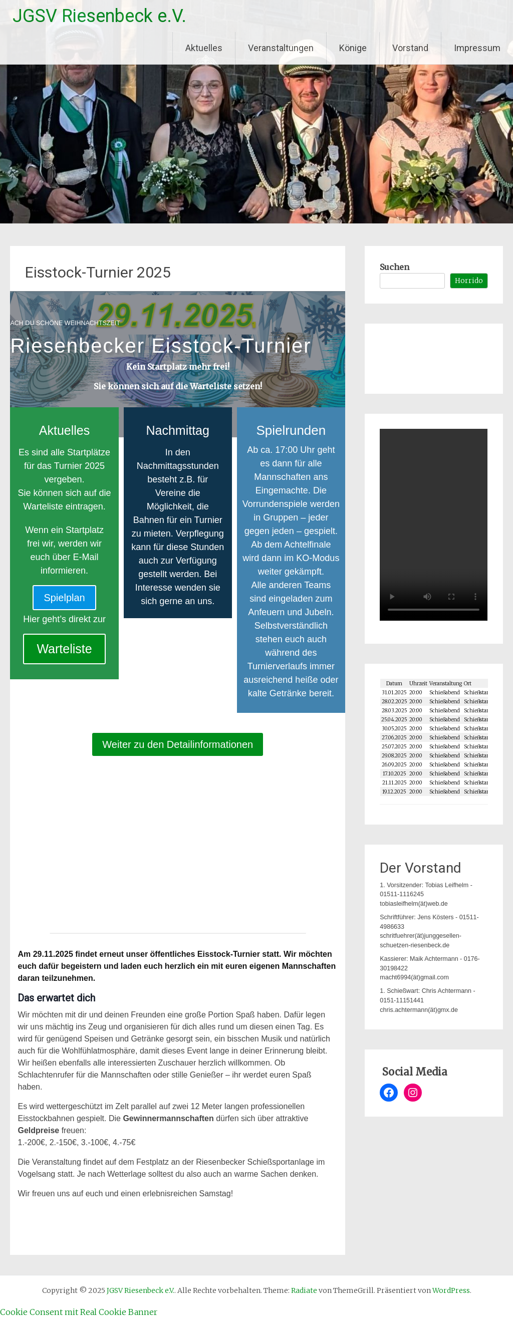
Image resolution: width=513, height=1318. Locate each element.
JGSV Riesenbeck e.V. (99, 16)
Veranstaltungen (281, 48)
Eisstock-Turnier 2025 (98, 272)
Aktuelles (203, 48)
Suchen (394, 267)
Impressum (477, 48)
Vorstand (410, 48)
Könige (353, 48)
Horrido (469, 280)
